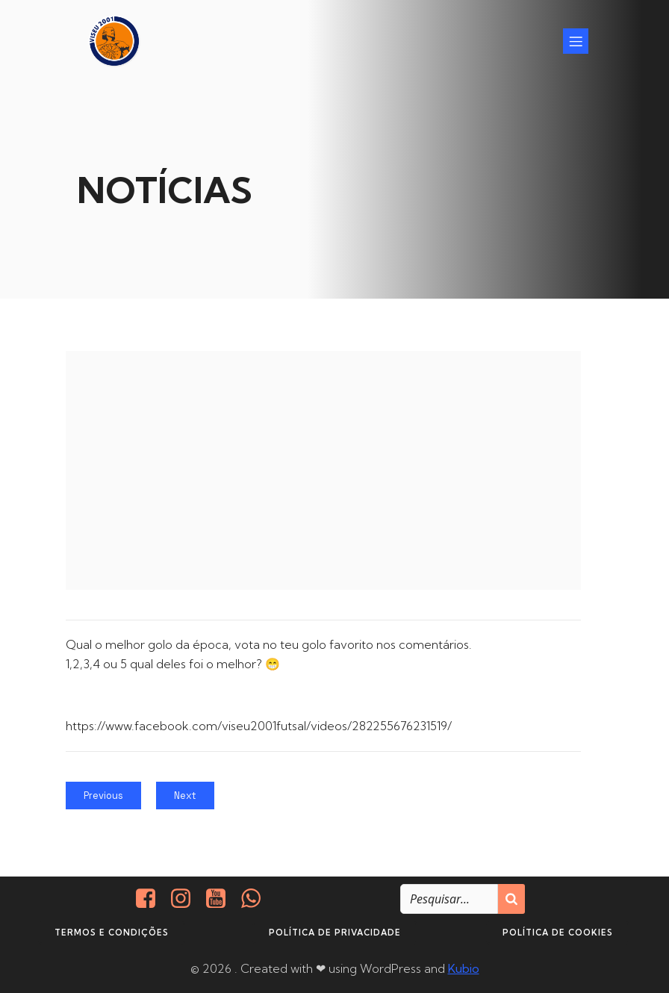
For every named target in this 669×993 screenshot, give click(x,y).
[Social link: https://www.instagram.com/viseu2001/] (186, 899)
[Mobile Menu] (575, 41)
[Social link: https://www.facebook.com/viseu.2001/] (151, 899)
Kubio (463, 968)
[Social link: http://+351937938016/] (256, 899)
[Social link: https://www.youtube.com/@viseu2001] (221, 899)
